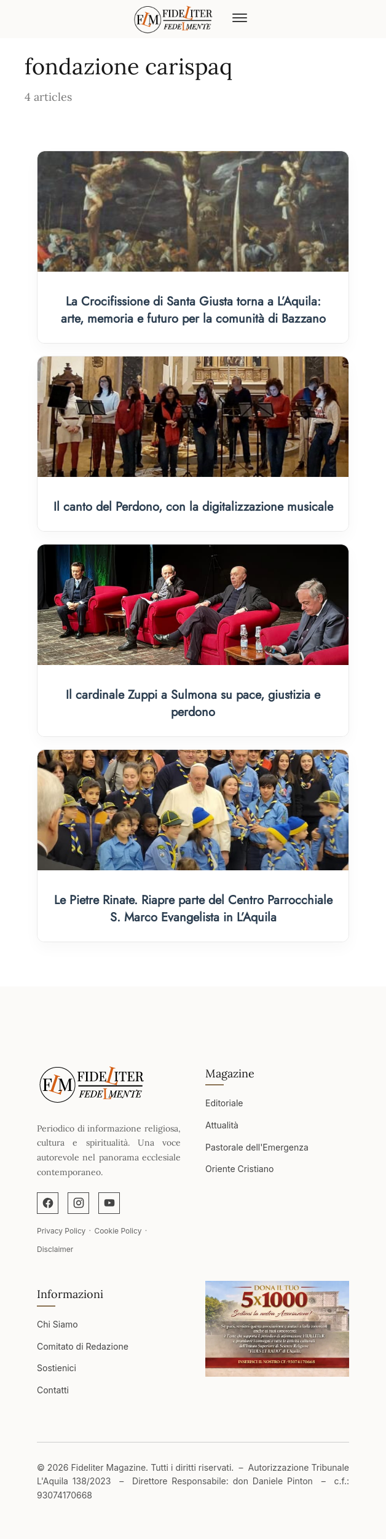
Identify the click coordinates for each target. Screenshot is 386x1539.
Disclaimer (55, 1249)
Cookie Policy (117, 1230)
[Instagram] (78, 1203)
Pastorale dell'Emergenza (257, 1147)
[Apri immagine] (277, 1329)
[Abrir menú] (239, 19)
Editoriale (224, 1103)
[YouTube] (109, 1203)
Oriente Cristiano (239, 1168)
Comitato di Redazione (82, 1346)
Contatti (53, 1390)
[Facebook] (47, 1203)
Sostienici (56, 1368)
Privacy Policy (61, 1230)
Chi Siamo (57, 1324)
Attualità (221, 1125)
